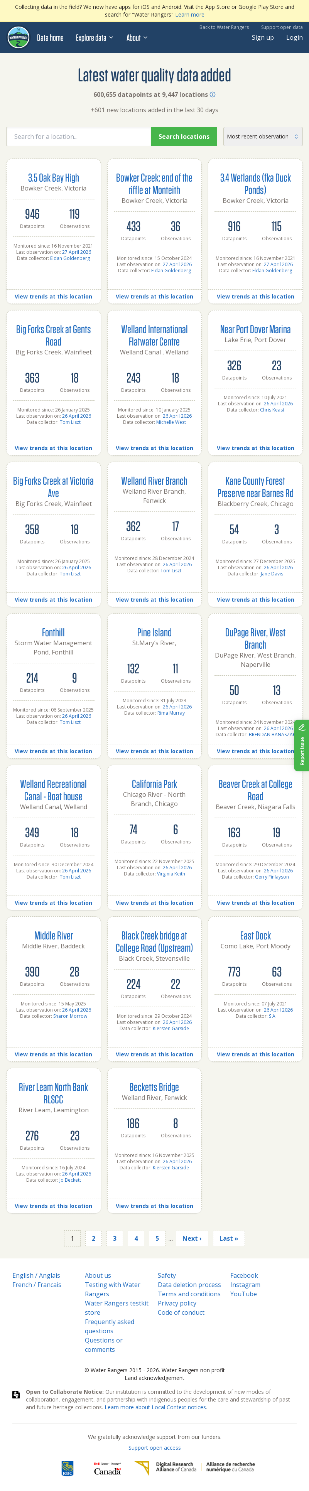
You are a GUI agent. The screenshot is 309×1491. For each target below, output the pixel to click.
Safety (167, 1275)
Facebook (244, 1275)
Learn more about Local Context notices (155, 1407)
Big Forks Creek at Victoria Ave (53, 486)
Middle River (53, 935)
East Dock (255, 935)
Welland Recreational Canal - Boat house (53, 790)
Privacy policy (177, 1303)
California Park (154, 783)
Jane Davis (272, 573)
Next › (192, 1238)
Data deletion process (189, 1284)
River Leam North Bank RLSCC (53, 1093)
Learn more (189, 14)
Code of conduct (181, 1312)
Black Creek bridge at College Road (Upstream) (154, 941)
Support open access (154, 1447)
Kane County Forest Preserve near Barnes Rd (256, 486)
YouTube (243, 1294)
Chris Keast (272, 409)
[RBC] (67, 1468)
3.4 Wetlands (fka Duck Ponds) (255, 183)
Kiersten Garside (171, 1028)
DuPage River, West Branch (255, 638)
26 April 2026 (76, 416)
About (138, 37)
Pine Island (154, 632)
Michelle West (171, 422)
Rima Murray (171, 713)
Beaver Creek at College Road (255, 790)
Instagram (245, 1284)
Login (294, 37)
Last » (229, 1238)
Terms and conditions (189, 1294)
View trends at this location (53, 296)
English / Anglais (36, 1275)
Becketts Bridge (154, 1086)
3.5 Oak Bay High (53, 177)
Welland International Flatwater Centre (154, 335)
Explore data (95, 37)
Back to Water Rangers (224, 27)
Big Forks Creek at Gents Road (53, 335)
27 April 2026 (76, 252)
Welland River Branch (154, 480)
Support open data (282, 27)
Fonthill (53, 632)
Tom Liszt (70, 422)
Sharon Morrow (70, 1016)
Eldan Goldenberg (70, 258)
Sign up (263, 37)
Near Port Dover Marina (255, 329)
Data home (50, 37)
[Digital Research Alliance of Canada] (194, 1468)
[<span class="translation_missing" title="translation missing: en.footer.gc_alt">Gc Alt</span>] (108, 1468)
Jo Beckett (70, 1180)
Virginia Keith (171, 873)
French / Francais (36, 1284)
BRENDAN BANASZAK (272, 734)
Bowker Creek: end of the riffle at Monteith (154, 183)
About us (98, 1275)
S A (272, 1016)
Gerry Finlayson (272, 877)
